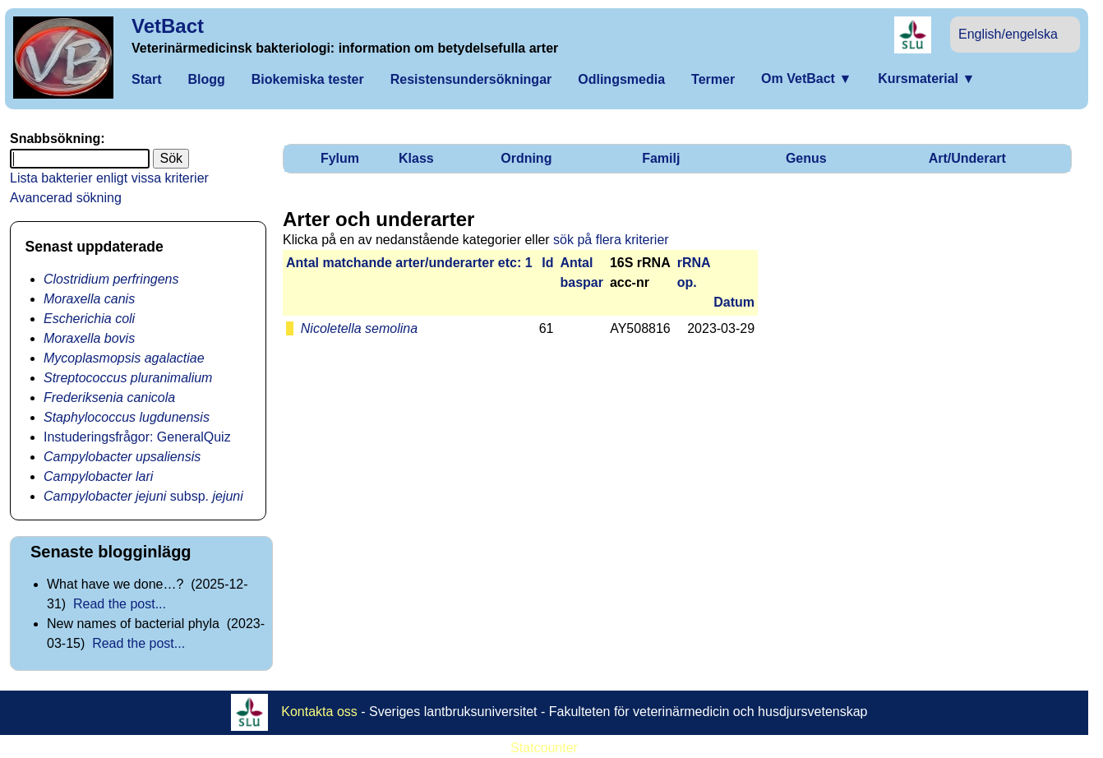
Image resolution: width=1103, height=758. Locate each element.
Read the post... (119, 604)
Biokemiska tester (308, 79)
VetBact (168, 26)
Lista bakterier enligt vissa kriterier (109, 178)
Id (547, 263)
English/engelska (1008, 34)
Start (146, 79)
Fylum (340, 158)
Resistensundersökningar (471, 79)
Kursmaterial (926, 79)
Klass (416, 158)
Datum (734, 302)
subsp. (143, 496)
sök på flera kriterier (611, 240)
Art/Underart (967, 158)
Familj (661, 158)
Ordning (526, 158)
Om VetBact (806, 79)
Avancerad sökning (66, 198)
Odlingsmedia (621, 79)
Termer (713, 79)
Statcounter (544, 748)
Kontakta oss (319, 712)
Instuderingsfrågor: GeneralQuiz (137, 437)
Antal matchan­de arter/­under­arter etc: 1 (409, 263)
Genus (806, 158)
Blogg (205, 79)
